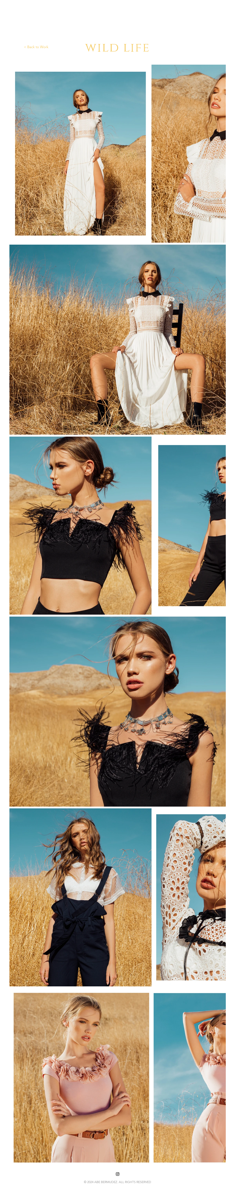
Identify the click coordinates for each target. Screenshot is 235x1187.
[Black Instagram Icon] (117, 1174)
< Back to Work (36, 47)
